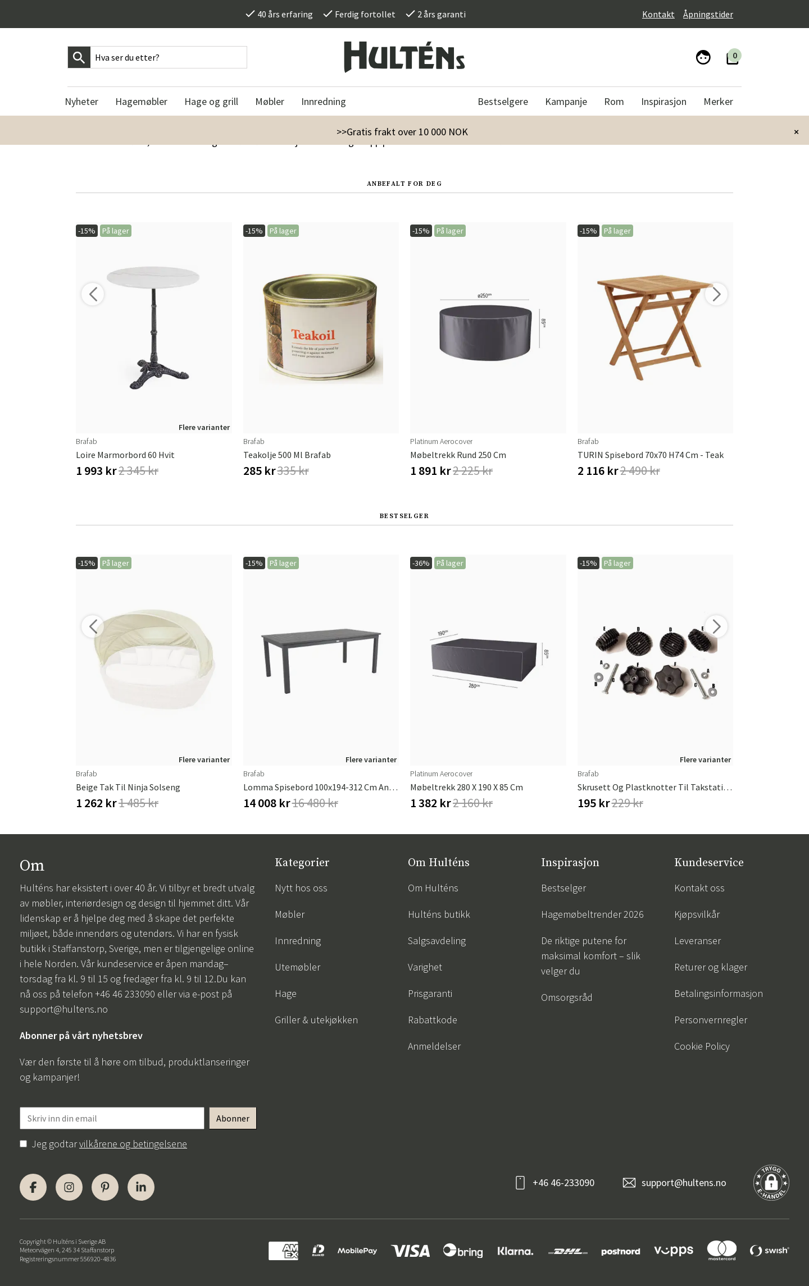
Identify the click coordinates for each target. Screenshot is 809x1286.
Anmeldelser (434, 1046)
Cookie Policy (702, 1046)
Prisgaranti (430, 993)
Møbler (289, 914)
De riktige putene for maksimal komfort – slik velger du (590, 955)
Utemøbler (297, 966)
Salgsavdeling (437, 940)
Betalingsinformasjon (718, 993)
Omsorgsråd (567, 997)
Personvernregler (710, 1019)
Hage (286, 993)
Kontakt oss (699, 887)
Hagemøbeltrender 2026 (592, 914)
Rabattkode (432, 1019)
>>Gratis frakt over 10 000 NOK (402, 131)
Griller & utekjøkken (316, 1019)
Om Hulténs (433, 887)
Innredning (298, 940)
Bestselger (563, 887)
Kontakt (658, 14)
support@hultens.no (64, 1009)
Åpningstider (708, 14)
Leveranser (697, 940)
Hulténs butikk (439, 914)
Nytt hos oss (301, 887)
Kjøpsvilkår (697, 914)
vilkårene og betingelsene (133, 1143)
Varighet (425, 966)
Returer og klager (710, 966)
